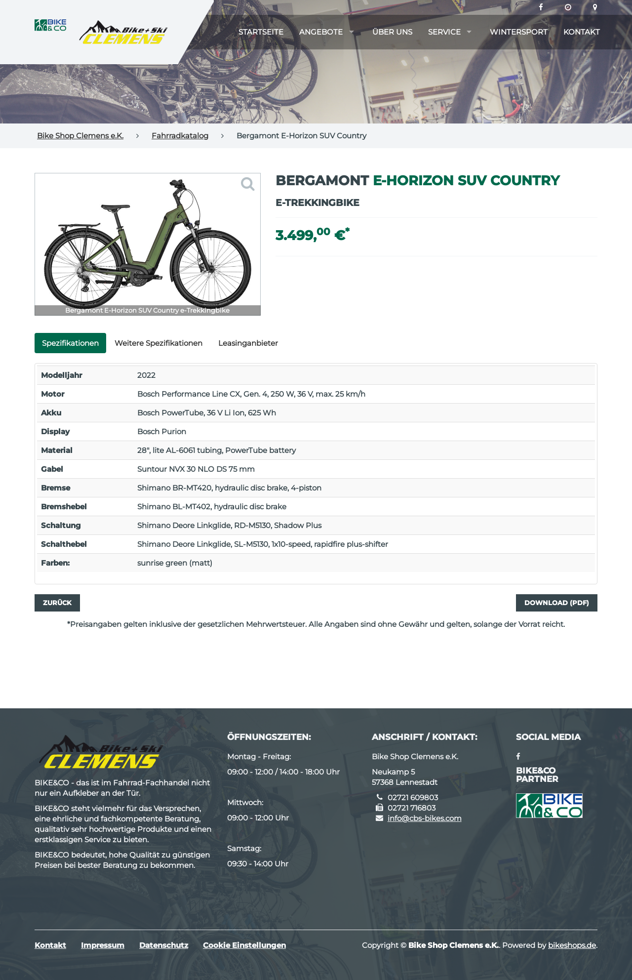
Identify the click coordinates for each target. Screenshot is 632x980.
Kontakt (581, 32)
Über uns (392, 32)
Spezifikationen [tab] (70, 343)
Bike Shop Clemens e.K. (80, 135)
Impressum (102, 945)
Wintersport (519, 32)
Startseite (260, 32)
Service (444, 32)
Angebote (321, 32)
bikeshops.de (572, 945)
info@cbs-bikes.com (425, 818)
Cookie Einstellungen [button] (244, 945)
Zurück (57, 603)
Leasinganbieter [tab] (248, 343)
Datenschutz (163, 945)
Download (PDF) (556, 603)
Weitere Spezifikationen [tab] (158, 343)
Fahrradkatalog (180, 135)
